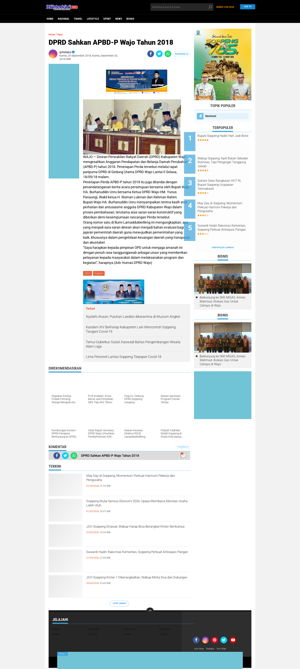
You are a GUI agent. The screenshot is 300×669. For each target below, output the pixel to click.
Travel (78, 18)
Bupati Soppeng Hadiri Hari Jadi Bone (225, 138)
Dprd (63, 34)
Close (62, 653)
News (118, 18)
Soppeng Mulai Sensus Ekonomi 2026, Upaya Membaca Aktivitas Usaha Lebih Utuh (134, 506)
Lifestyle (93, 18)
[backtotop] (150, 612)
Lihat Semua (119, 604)
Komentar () (181, 53)
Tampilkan (182, 447)
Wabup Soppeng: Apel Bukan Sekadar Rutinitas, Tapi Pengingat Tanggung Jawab (226, 159)
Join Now (199, 649)
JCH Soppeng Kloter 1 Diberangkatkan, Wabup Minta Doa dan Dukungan (136, 582)
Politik (92, 634)
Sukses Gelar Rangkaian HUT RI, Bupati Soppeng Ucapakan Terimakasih (227, 178)
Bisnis (130, 18)
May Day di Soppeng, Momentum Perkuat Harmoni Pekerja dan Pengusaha (130, 480)
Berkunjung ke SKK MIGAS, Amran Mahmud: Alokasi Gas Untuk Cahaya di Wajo (222, 285)
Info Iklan (225, 649)
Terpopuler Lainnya (223, 231)
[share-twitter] (159, 53)
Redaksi (212, 649)
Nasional (63, 18)
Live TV (246, 7)
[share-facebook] (150, 53)
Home (50, 18)
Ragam (99, 273)
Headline (93, 629)
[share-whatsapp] (168, 53)
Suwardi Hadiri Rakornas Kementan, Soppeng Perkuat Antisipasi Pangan (135, 557)
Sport (107, 18)
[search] (182, 7)
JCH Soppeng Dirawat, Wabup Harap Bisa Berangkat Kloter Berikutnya (130, 531)
